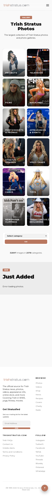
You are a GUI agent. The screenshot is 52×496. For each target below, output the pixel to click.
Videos (39, 387)
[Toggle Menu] (47, 5)
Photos (39, 383)
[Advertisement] (26, 327)
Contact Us (8, 444)
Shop (38, 391)
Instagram (40, 440)
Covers (39, 402)
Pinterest (40, 467)
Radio (38, 410)
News (38, 395)
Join (16, 428)
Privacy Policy (9, 456)
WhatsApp (40, 471)
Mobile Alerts (9, 448)
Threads (39, 459)
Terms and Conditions (12, 452)
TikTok (38, 452)
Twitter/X (39, 444)
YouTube (40, 456)
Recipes (39, 398)
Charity (39, 406)
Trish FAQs (7, 440)
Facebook (40, 448)
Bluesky (39, 463)
